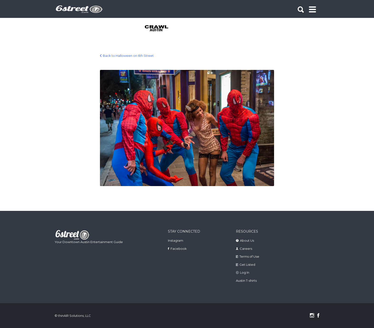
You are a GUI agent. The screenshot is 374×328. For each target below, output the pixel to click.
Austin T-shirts (246, 280)
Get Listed (247, 264)
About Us (247, 240)
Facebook (179, 248)
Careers (246, 248)
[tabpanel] (159, 28)
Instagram (175, 240)
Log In (244, 272)
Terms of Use (249, 256)
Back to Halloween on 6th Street (128, 55)
